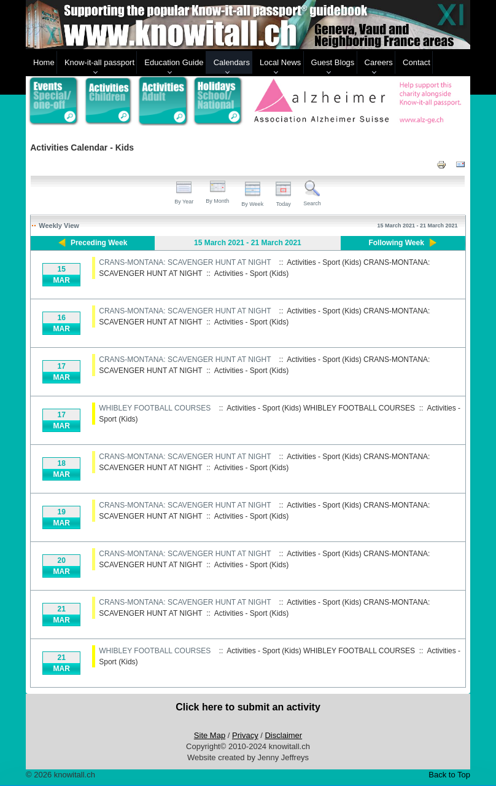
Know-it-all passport (99, 62)
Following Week (396, 242)
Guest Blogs (333, 62)
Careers (379, 62)
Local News (280, 62)
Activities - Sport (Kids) (251, 273)
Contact (416, 62)
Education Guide (173, 62)
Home (44, 62)
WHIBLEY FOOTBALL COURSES (155, 408)
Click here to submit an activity (248, 707)
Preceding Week (99, 242)
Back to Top (449, 774)
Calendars (232, 62)
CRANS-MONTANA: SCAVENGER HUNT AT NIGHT (185, 262)
